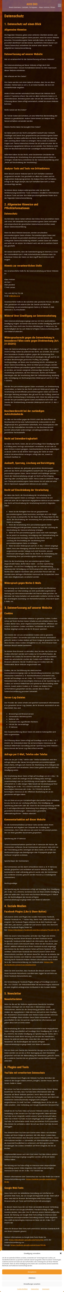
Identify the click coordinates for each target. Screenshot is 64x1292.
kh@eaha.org (14, 296)
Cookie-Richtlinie (22, 1289)
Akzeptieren (32, 1272)
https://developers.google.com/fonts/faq (26, 1240)
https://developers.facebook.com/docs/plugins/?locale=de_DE (33, 930)
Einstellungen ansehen (32, 1284)
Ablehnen (32, 1278)
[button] (61, 1253)
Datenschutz (35, 1289)
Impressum (45, 1289)
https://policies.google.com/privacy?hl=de (28, 1245)
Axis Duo (32, 4)
